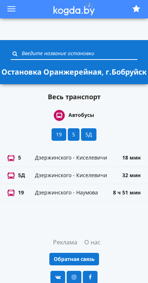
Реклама (65, 242)
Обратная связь (74, 258)
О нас (92, 242)
